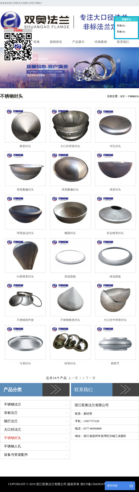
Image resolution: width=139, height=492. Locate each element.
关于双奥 (34, 41)
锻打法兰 (37, 421)
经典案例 (101, 41)
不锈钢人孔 (37, 446)
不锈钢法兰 (37, 404)
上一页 (73, 378)
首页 (122, 96)
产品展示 (78, 41)
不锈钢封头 (133, 96)
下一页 (91, 378)
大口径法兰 (37, 429)
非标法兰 (37, 413)
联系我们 (123, 41)
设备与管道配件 (37, 455)
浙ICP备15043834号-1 (94, 484)
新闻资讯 (56, 41)
